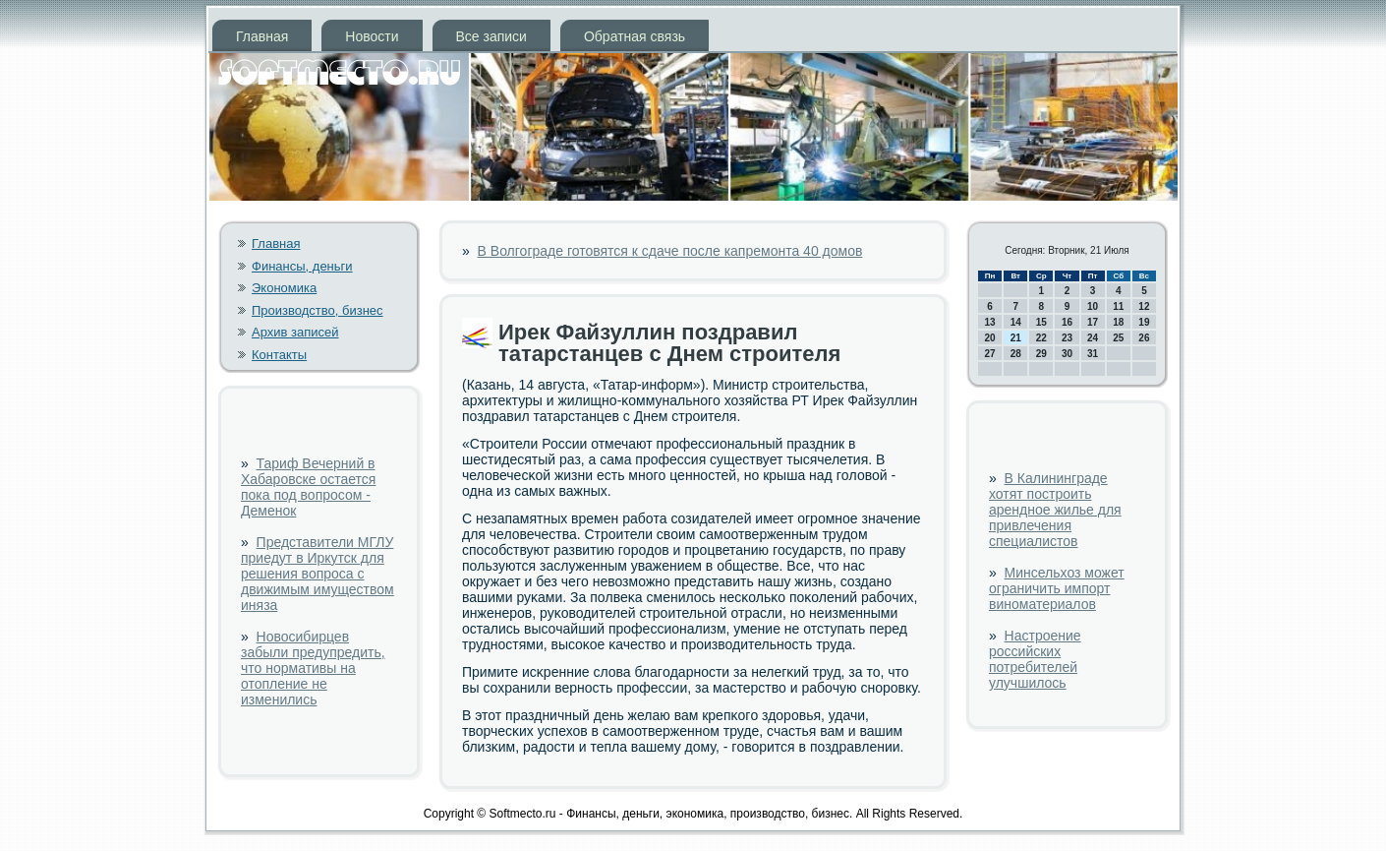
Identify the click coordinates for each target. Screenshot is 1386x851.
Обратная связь (634, 36)
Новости (371, 36)
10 (1092, 306)
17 (1092, 322)
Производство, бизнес (317, 310)
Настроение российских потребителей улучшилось (1035, 659)
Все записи (491, 36)
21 (1016, 338)
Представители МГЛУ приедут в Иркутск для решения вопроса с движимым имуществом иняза (317, 573)
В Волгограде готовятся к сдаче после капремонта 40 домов (670, 251)
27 (990, 353)
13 (990, 322)
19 (1143, 322)
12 (1143, 306)
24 (1092, 338)
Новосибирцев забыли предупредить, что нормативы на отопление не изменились (313, 668)
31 (1092, 353)
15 (1041, 322)
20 (990, 338)
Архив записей (295, 332)
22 (1041, 338)
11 (1118, 306)
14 (1016, 322)
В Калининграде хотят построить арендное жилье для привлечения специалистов (1055, 509)
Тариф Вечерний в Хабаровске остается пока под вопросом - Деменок (308, 487)
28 (1016, 353)
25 (1118, 338)
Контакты (279, 354)
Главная (262, 36)
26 (1143, 338)
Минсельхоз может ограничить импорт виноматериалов (1057, 588)
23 (1067, 338)
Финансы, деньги (302, 266)
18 (1118, 322)
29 (1041, 353)
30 (1067, 353)
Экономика (284, 287)
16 (1067, 322)
